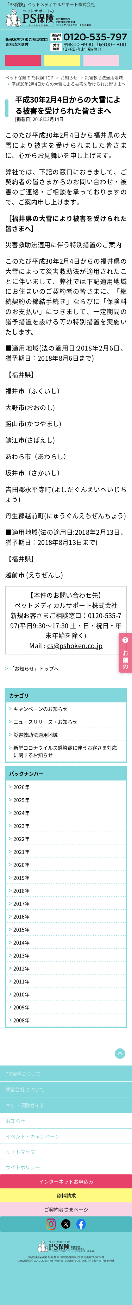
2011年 (21, 981)
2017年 (21, 903)
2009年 (21, 1007)
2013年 (21, 955)
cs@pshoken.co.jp (75, 645)
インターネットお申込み (66, 1181)
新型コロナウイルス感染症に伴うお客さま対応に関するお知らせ (65, 751)
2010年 (21, 994)
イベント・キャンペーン (33, 1136)
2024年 (21, 812)
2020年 (21, 864)
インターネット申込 (23, 60)
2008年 (21, 1019)
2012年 (21, 968)
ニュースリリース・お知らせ (45, 721)
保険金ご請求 (101, 60)
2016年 (21, 916)
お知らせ (15, 1120)
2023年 (21, 825)
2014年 (21, 942)
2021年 (21, 851)
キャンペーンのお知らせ (40, 708)
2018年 (21, 890)
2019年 (21, 877)
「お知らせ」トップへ (34, 668)
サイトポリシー (23, 1167)
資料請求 (62, 60)
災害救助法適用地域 (35, 734)
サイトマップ (20, 1151)
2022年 (21, 838)
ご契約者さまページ (66, 1209)
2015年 (21, 929)
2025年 (21, 799)
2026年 (21, 786)
